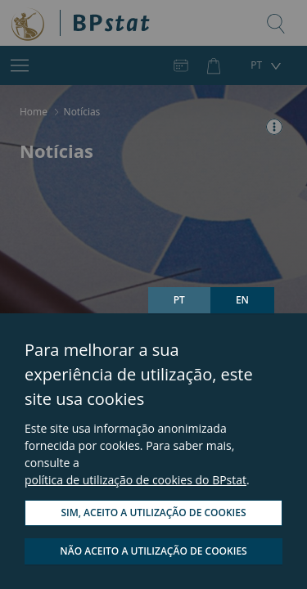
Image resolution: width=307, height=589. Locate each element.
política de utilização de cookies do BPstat (135, 480)
